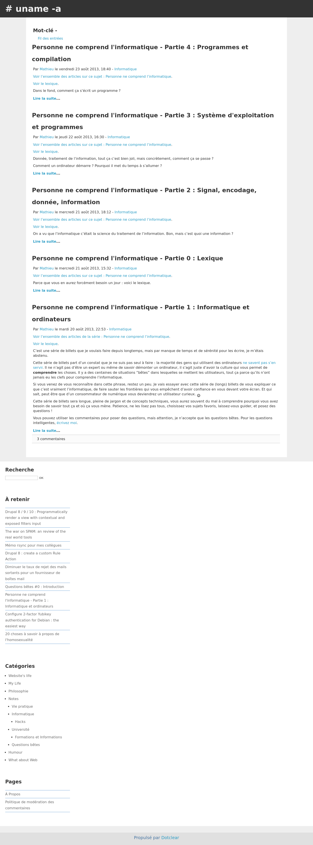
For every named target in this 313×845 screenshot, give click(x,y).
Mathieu (46, 69)
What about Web (22, 760)
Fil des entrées (50, 38)
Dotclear (170, 837)
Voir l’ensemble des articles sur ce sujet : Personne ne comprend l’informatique (102, 76)
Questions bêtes (26, 745)
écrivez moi (67, 423)
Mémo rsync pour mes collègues (33, 545)
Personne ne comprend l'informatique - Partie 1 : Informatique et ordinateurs (29, 600)
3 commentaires (51, 439)
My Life (14, 683)
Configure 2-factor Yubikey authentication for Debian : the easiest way (32, 620)
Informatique (125, 69)
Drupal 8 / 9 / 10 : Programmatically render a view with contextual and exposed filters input (36, 518)
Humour (15, 752)
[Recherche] (21, 478)
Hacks (20, 722)
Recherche (19, 470)
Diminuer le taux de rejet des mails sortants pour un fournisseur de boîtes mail (36, 573)
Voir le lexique (45, 84)
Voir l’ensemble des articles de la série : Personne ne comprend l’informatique (101, 337)
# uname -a (33, 9)
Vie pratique (22, 706)
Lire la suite (44, 98)
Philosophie (18, 691)
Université (20, 729)
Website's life (20, 676)
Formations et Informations (38, 737)
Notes (13, 699)
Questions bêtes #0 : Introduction (34, 587)
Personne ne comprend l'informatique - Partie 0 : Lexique (127, 258)
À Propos (12, 794)
